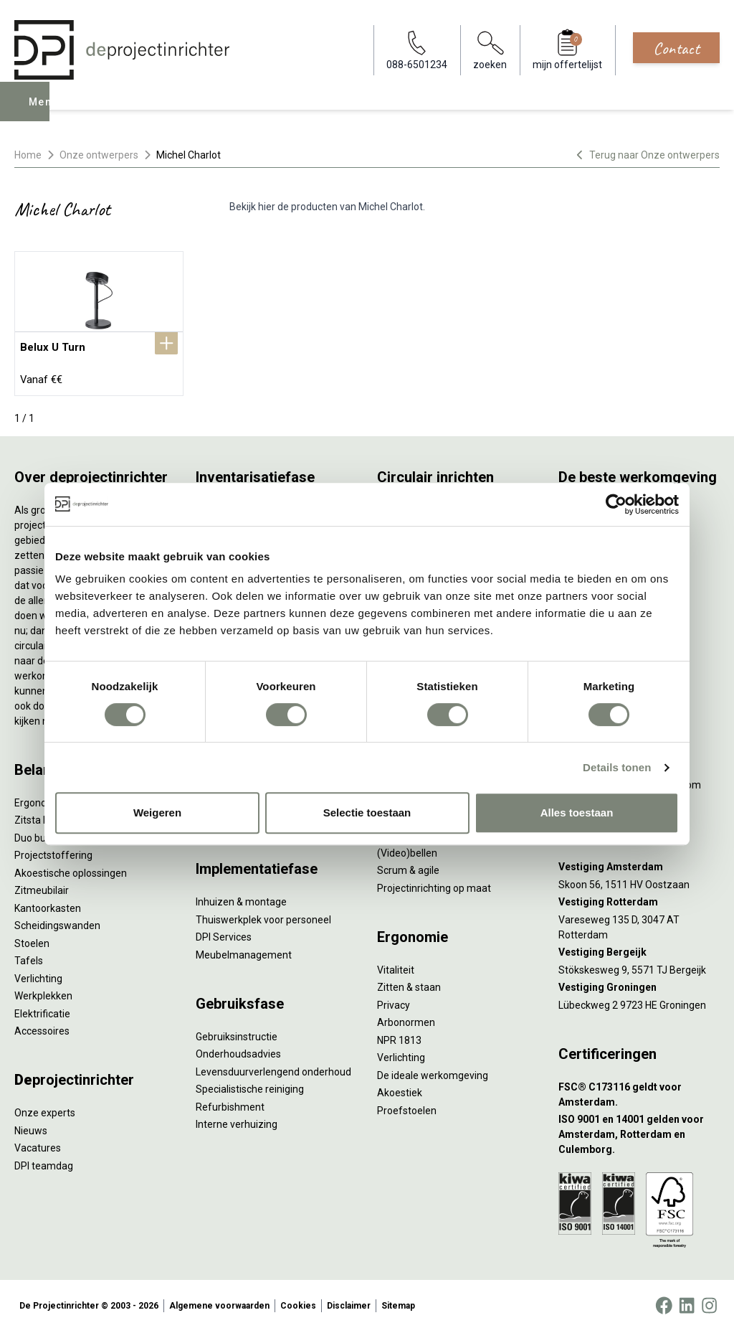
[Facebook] (664, 1302)
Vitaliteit (395, 965)
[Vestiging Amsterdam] (639, 863)
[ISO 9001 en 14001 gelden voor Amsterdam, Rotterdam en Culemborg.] (639, 1131)
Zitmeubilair (41, 887)
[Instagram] (709, 1302)
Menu (45, 112)
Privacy (393, 1001)
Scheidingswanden (57, 922)
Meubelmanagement (244, 950)
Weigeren (157, 812)
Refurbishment (230, 1102)
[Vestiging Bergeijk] (639, 948)
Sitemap (398, 1302)
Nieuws (30, 1126)
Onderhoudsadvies (238, 1050)
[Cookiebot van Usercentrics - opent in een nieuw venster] (616, 504)
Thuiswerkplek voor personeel (263, 915)
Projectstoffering (53, 851)
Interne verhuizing (236, 1120)
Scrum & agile (408, 866)
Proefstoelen (407, 1106)
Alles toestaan (577, 812)
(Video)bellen (407, 848)
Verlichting (38, 974)
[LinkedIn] (687, 1302)
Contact (676, 48)
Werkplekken (43, 992)
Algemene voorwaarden (219, 1302)
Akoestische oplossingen (70, 869)
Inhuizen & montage (241, 898)
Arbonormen (406, 1019)
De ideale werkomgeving (432, 1071)
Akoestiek (399, 1089)
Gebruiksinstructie (236, 1032)
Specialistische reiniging (250, 1085)
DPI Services (224, 933)
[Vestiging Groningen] (639, 984)
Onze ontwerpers (98, 155)
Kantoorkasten (47, 904)
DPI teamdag (43, 1161)
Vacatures (37, 1144)
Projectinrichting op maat (434, 884)
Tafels (28, 957)
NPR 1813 (399, 1036)
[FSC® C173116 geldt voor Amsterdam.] (639, 1090)
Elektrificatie (42, 1009)
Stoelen (31, 939)
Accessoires (42, 1027)
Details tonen (617, 767)
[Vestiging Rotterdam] (639, 898)
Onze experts (44, 1109)
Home (28, 155)
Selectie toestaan (367, 812)
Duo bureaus (43, 833)
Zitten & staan (409, 983)
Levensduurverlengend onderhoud (273, 1067)
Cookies (298, 1302)
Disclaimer (349, 1302)
